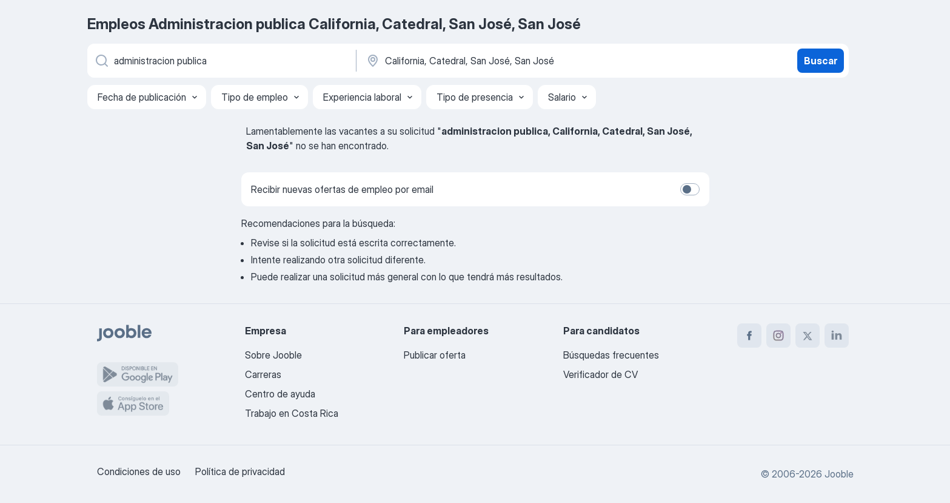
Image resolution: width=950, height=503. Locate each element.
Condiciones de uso (139, 471)
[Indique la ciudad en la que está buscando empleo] (491, 61)
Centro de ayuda (280, 394)
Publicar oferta (435, 355)
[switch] (690, 189)
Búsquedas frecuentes (611, 355)
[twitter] (807, 335)
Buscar (820, 61)
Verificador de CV (600, 374)
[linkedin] (837, 335)
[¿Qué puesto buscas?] (220, 61)
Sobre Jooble (273, 355)
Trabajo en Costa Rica (291, 413)
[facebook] (749, 335)
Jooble (839, 474)
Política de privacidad (240, 471)
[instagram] (778, 335)
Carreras (263, 374)
